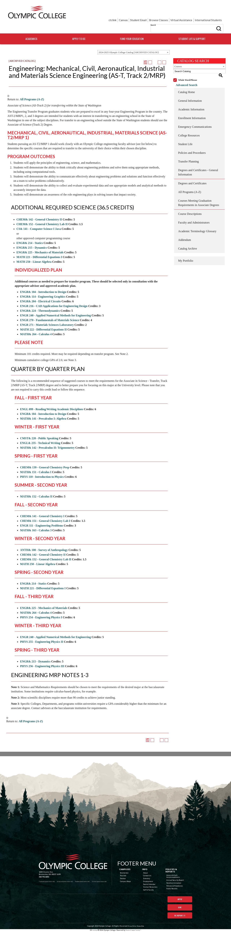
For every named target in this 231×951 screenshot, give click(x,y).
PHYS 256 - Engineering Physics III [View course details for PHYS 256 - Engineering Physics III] (42, 656)
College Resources (189, 121)
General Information (190, 87)
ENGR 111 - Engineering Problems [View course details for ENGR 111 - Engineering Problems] (41, 516)
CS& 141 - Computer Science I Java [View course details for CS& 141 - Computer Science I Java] (38, 219)
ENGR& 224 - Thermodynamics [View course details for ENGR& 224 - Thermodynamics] (40, 301)
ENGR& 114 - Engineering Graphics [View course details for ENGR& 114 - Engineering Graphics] (42, 287)
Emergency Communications (195, 113)
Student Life (185, 130)
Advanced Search (184, 71)
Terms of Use (141, 946)
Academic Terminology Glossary (197, 217)
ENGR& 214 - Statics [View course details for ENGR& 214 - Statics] (29, 233)
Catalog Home (186, 78)
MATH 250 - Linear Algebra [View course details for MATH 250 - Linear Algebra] (33, 252)
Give (180, 916)
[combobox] (133, 43)
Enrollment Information (192, 104)
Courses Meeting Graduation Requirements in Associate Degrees (198, 189)
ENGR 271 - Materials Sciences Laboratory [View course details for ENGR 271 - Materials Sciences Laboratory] (47, 315)
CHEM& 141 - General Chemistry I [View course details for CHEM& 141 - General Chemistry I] (42, 506)
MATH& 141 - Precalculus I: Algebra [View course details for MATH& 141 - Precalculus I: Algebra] (43, 409)
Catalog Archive (187, 234)
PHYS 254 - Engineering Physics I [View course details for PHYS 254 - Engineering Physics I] (41, 607)
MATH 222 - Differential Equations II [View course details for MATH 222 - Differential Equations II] (43, 320)
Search (117, 13)
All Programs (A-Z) (32, 89)
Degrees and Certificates (192, 169)
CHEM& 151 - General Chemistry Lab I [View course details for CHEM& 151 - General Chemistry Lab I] (45, 511)
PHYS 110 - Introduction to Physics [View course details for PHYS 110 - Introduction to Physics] (42, 467)
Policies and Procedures (192, 139)
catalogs (92, 950)
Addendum (184, 226)
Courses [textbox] (178, 57)
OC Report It (180, 925)
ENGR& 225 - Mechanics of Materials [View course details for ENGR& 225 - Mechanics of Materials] (40, 242)
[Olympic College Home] (113, 861)
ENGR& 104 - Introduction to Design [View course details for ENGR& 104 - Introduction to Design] (43, 282)
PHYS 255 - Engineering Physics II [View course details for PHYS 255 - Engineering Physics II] (41, 632)
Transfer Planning (188, 147)
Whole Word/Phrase (187, 66)
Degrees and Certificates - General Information (198, 158)
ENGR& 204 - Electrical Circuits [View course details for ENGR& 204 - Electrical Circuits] (40, 291)
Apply (180, 907)
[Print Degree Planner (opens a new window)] (145, 53)
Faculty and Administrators (194, 208)
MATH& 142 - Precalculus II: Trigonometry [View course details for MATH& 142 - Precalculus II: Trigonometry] (47, 438)
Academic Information (191, 95)
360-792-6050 (44, 885)
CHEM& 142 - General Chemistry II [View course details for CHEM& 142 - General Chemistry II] (39, 210)
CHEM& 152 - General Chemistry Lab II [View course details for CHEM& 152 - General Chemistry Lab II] (42, 214)
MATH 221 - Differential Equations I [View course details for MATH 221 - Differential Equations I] (39, 247)
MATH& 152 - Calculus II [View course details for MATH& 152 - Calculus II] (36, 487)
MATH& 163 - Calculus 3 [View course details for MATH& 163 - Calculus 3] (36, 520)
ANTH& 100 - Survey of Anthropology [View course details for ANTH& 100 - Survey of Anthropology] (44, 540)
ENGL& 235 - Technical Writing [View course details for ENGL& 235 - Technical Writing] (40, 433)
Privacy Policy (130, 946)
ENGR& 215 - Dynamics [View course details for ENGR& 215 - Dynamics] (31, 238)
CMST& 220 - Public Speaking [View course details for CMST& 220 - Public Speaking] (39, 428)
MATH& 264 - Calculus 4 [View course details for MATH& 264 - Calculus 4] (36, 324)
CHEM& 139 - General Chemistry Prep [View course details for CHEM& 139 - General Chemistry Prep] (44, 458)
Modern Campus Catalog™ (134, 950)
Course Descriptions (190, 200)
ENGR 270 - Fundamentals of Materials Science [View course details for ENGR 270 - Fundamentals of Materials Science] (49, 310)
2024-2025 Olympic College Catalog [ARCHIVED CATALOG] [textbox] (129, 43)
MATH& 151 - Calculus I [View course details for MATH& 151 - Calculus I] (35, 462)
